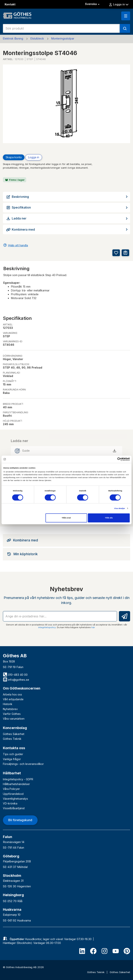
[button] (125, 16)
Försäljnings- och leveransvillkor (23, 764)
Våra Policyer (11, 788)
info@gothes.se (16, 679)
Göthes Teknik (12, 738)
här (93, 627)
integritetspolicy (47, 627)
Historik (7, 704)
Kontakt (10, 4)
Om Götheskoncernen (21, 688)
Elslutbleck (37, 38)
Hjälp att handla (18, 245)
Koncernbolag (15, 728)
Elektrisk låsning (13, 38)
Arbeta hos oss (12, 694)
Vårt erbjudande (13, 699)
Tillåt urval (66, 518)
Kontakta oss (14, 748)
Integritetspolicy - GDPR (18, 779)
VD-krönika (10, 803)
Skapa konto (14, 157)
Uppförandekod (13, 793)
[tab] (66, 540)
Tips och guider (13, 754)
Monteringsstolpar (62, 38)
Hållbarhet (12, 773)
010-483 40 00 (15, 674)
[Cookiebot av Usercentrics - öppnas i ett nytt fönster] (113, 459)
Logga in (118, 4)
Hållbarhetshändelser (16, 784)
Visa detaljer (119, 508)
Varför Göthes (12, 713)
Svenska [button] (92, 4)
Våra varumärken (13, 718)
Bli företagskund (20, 820)
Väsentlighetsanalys (15, 798)
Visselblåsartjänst (14, 808)
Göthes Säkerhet (13, 734)
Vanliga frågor (12, 759)
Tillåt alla (109, 518)
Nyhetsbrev (10, 709)
